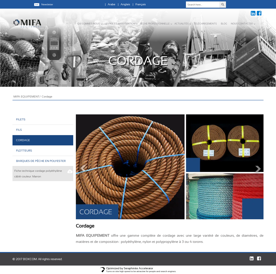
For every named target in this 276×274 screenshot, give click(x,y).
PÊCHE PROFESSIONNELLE (155, 23)
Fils (19, 129)
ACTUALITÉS (181, 23)
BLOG (224, 23)
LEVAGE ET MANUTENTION (120, 23)
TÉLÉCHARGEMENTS (205, 23)
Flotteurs (24, 150)
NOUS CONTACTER (242, 23)
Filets (20, 119)
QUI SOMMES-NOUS (88, 23)
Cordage (23, 140)
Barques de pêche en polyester (41, 160)
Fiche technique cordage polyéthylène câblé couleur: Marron (38, 173)
